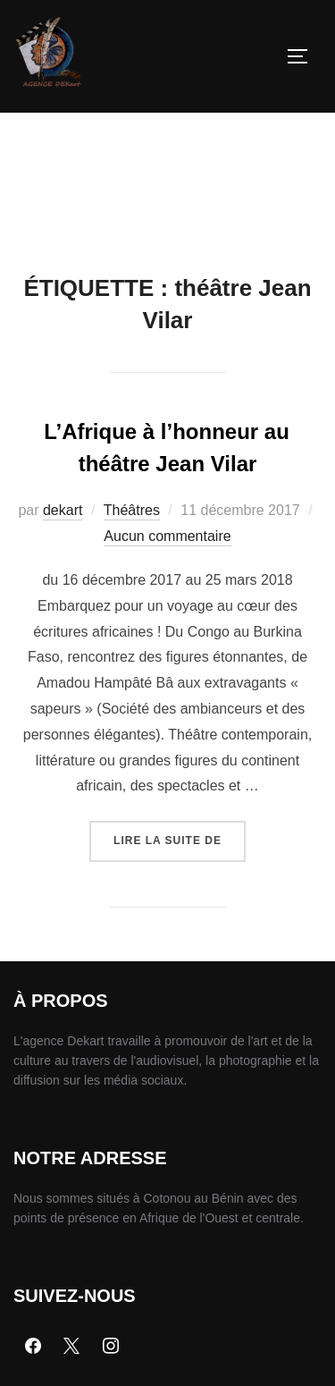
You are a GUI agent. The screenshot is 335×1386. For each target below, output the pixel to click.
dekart (62, 510)
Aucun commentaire (167, 536)
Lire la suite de (179, 834)
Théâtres (132, 510)
